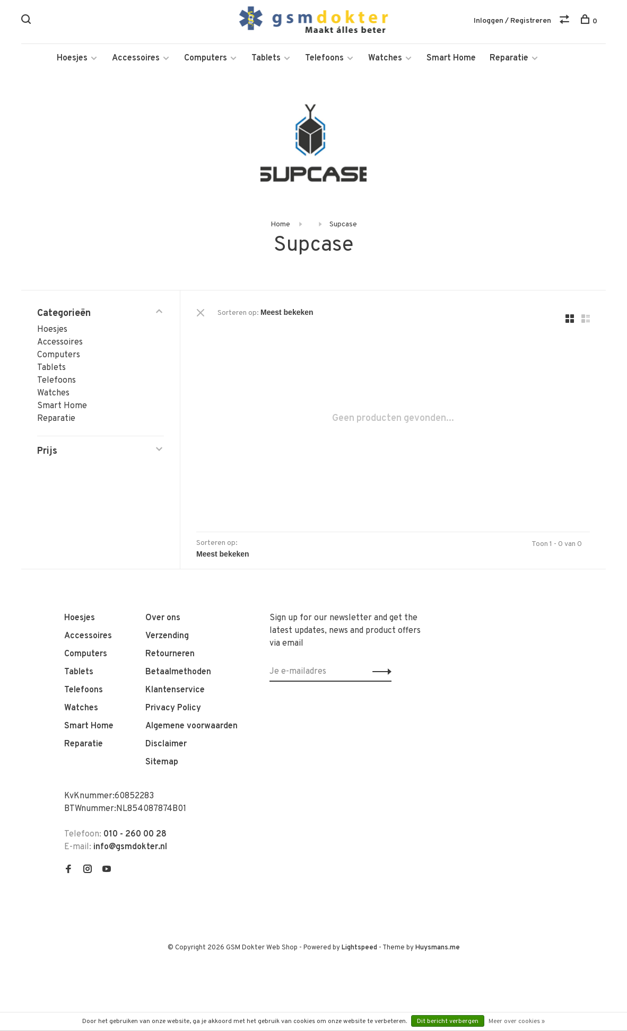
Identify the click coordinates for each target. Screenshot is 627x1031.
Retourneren (170, 654)
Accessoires (136, 58)
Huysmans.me (437, 948)
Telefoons (324, 58)
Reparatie (509, 58)
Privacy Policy (173, 708)
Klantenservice (175, 690)
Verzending (167, 636)
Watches (385, 58)
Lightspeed (359, 948)
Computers (205, 58)
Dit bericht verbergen (447, 1021)
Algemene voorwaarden (191, 726)
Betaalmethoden (178, 672)
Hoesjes (72, 58)
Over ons (162, 618)
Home (280, 224)
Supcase (343, 224)
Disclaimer (166, 744)
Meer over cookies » (517, 1021)
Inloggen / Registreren (512, 20)
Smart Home (451, 58)
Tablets (266, 58)
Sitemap (161, 762)
